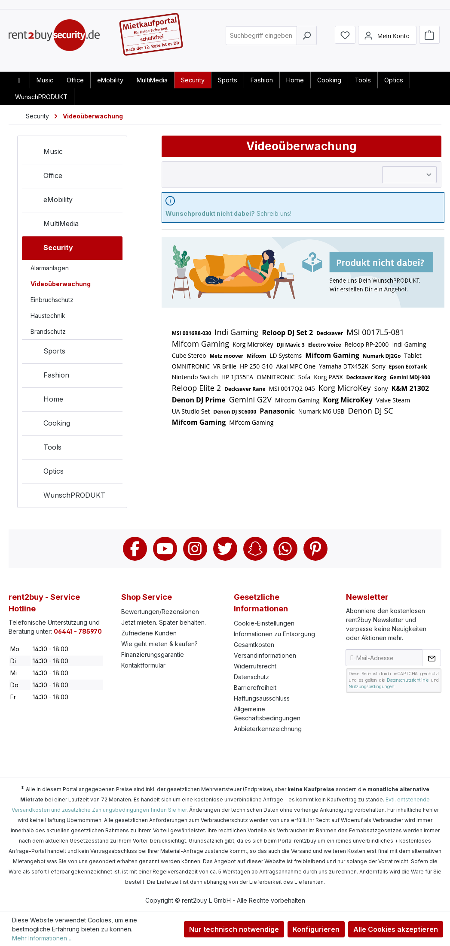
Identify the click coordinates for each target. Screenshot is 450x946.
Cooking (48, 424)
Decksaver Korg (366, 377)
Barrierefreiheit (255, 687)
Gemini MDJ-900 (409, 377)
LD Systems (285, 355)
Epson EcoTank (408, 366)
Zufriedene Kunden (149, 633)
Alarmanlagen (50, 268)
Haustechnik (48, 315)
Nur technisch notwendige (234, 929)
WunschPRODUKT (65, 496)
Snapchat (255, 549)
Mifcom (256, 356)
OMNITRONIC (191, 366)
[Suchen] (307, 40)
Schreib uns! (228, 213)
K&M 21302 (410, 388)
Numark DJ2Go (382, 356)
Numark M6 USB (321, 411)
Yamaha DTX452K (343, 366)
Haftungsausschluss (262, 698)
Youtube (165, 549)
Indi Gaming (236, 332)
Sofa (304, 377)
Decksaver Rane (244, 389)
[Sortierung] (409, 174)
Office (44, 177)
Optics (45, 472)
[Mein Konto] (387, 39)
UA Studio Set (191, 411)
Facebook (135, 549)
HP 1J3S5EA (237, 377)
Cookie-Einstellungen (264, 623)
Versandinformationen (265, 655)
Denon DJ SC (370, 410)
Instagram (195, 549)
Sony (379, 366)
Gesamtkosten (254, 644)
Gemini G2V (250, 399)
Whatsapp (285, 549)
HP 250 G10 (256, 366)
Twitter (225, 549)
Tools (43, 448)
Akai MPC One (295, 366)
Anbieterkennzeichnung (268, 728)
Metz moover (227, 356)
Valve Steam (393, 400)
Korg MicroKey (253, 344)
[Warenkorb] (429, 39)
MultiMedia (52, 225)
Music (44, 153)
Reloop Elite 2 (196, 388)
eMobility (49, 201)
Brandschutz (48, 331)
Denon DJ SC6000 (234, 411)
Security (49, 249)
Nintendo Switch (195, 377)
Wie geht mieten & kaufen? (159, 643)
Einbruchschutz (52, 299)
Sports (45, 352)
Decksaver (329, 333)
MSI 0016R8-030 (191, 333)
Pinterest (315, 549)
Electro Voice (324, 344)
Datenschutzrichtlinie (408, 680)
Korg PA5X (328, 377)
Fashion (47, 376)
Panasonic (277, 411)
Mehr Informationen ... (42, 938)
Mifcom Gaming (201, 344)
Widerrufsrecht (255, 666)
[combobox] (261, 40)
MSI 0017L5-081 (375, 332)
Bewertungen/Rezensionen (160, 611)
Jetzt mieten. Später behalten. (163, 622)
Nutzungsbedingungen (371, 686)
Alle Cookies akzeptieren (395, 929)
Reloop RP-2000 (367, 344)
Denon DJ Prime (199, 400)
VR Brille (224, 366)
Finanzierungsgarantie (152, 654)
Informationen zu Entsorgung (274, 634)
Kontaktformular (143, 665)
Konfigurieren (316, 929)
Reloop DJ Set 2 (287, 332)
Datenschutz (251, 676)
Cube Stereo (189, 355)
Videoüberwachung (61, 283)
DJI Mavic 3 (291, 344)
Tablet (412, 355)
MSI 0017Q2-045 (292, 388)
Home (44, 400)
